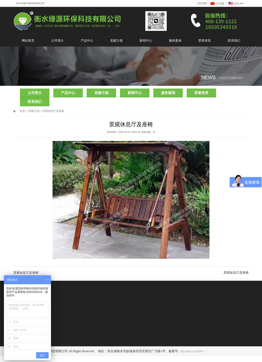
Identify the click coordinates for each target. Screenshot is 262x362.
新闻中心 (145, 40)
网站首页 (28, 40)
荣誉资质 (204, 40)
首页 (22, 111)
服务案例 (175, 40)
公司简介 (57, 40)
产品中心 (87, 40)
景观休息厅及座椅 (53, 111)
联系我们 (234, 40)
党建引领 (116, 40)
